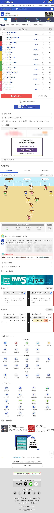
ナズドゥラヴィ (11, 67)
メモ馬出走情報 (20, 407)
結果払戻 (48, 20)
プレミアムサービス (25, 498)
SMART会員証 (31, 506)
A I (17, 5)
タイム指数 (25, 24)
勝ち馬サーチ (20, 413)
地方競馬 (46, 5)
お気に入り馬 (34, 395)
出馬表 (5, 20)
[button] (51, 257)
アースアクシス (11, 62)
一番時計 (34, 413)
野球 (24, 506)
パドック (41, 24)
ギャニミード (11, 47)
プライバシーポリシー (24, 503)
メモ (31, 24)
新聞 (7, 24)
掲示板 (35, 24)
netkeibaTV (40, 5)
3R (21, 9)
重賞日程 (34, 388)
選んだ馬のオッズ (16, 96)
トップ (2, 5)
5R (24, 9)
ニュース (7, 5)
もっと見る (49, 288)
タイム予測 (27, 170)
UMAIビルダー (27, 5)
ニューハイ (10, 87)
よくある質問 (36, 498)
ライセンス (24, 500)
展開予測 (9, 170)
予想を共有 (43, 96)
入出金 (20, 401)
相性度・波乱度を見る (27, 150)
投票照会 (34, 401)
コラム (34, 5)
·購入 (27, 20)
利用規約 (16, 500)
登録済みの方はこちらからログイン (27, 153)
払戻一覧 (20, 388)
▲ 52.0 (35, 79)
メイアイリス (11, 77)
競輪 (50, 2)
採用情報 (37, 500)
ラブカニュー (11, 57)
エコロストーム (11, 42)
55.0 (37, 34)
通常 (3, 24)
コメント (18, 24)
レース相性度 (34, 407)
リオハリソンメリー (13, 37)
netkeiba (9, 2)
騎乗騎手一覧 (20, 395)
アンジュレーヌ (11, 32)
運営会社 (33, 503)
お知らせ (16, 498)
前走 (22, 314)
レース (13, 5)
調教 (12, 24)
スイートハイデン (12, 72)
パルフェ (9, 52)
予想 (20, 5)
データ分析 (38, 20)
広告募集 (30, 500)
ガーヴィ (9, 82)
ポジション (45, 170)
